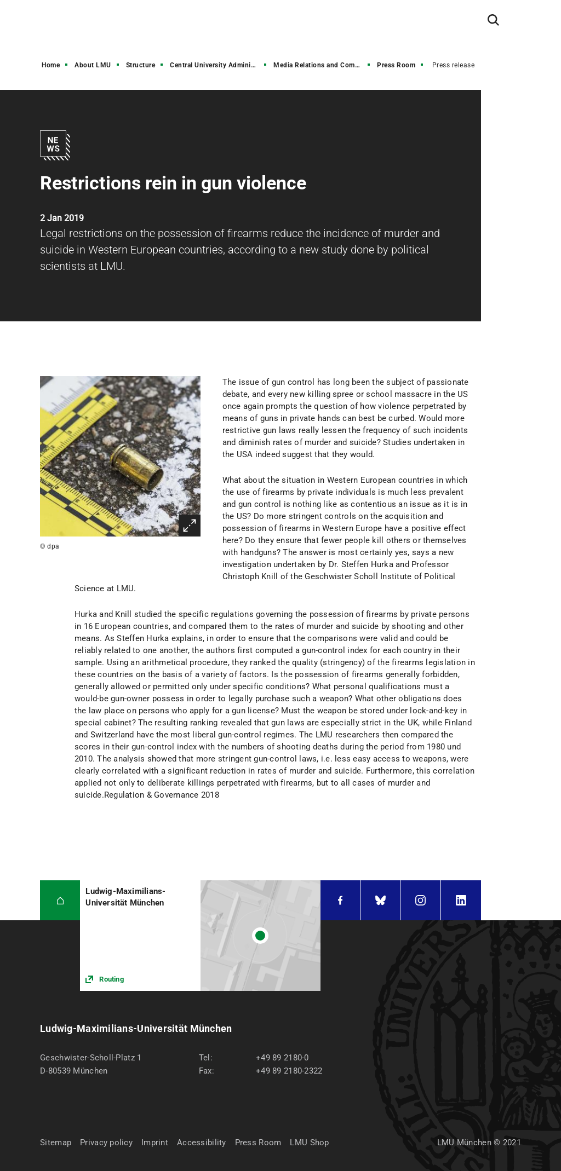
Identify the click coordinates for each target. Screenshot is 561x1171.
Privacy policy (106, 1142)
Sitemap (55, 1142)
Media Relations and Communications (322, 65)
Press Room (396, 65)
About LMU (93, 65)
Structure (141, 65)
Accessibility (201, 1142)
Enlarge (190, 526)
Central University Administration (219, 65)
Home (51, 65)
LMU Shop (309, 1142)
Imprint (154, 1142)
